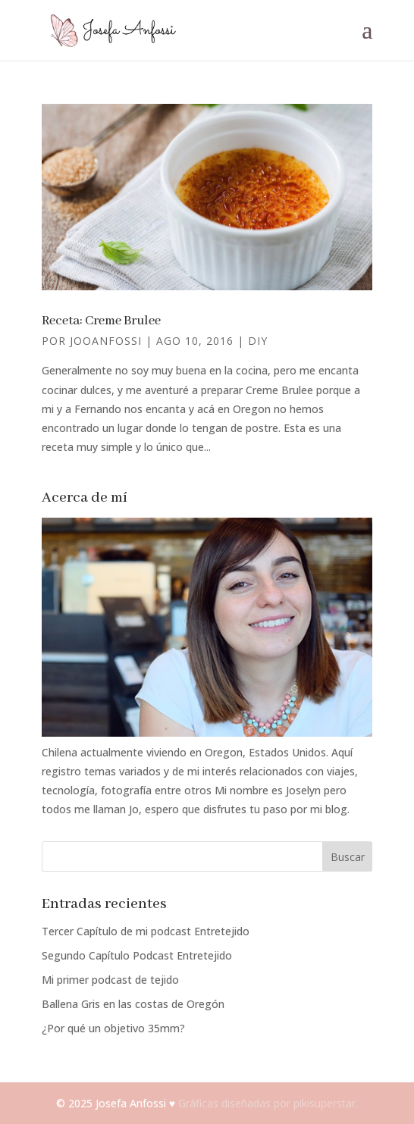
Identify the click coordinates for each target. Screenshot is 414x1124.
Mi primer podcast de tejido (110, 979)
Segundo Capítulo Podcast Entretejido (137, 955)
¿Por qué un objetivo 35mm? (113, 1028)
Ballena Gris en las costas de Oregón (133, 1004)
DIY (258, 340)
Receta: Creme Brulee (101, 321)
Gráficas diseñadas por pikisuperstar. (268, 1103)
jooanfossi (106, 340)
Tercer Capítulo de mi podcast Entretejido (145, 931)
